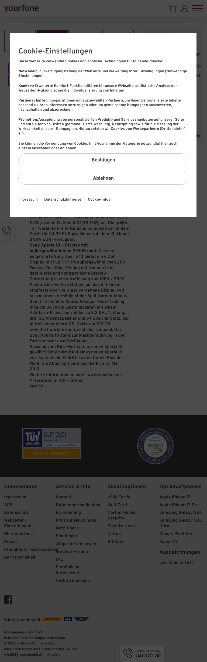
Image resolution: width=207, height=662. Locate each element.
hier (164, 143)
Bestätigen (103, 160)
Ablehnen (103, 178)
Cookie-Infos (99, 199)
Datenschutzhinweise (62, 199)
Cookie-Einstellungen (55, 51)
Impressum (28, 199)
